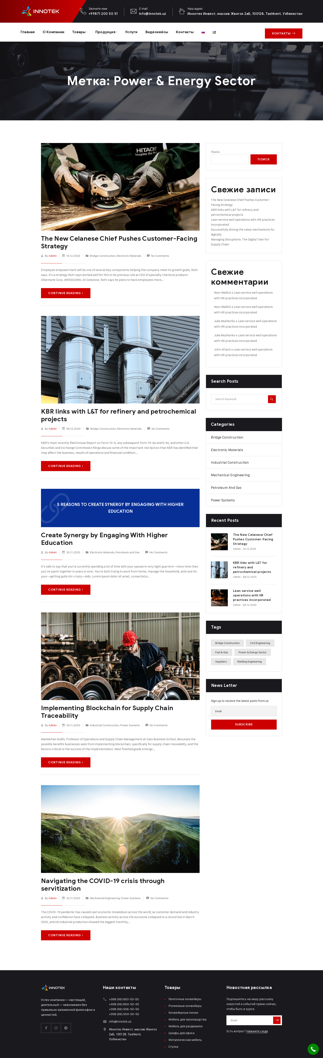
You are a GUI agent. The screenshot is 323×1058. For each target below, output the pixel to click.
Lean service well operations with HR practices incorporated (252, 593)
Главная (28, 31)
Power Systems (130, 714)
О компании (55, 31)
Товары (82, 31)
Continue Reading (65, 291)
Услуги (137, 31)
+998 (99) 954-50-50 (124, 995)
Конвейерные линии (183, 994)
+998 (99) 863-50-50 (124, 980)
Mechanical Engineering (105, 879)
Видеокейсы (164, 31)
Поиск (215, 150)
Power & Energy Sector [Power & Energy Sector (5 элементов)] (253, 650)
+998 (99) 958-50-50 (124, 990)
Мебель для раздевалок (186, 1007)
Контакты (193, 31)
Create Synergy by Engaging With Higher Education (118, 532)
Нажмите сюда (257, 1012)
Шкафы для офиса (181, 1014)
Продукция (110, 31)
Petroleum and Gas (128, 541)
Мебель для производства (187, 1001)
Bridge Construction (103, 253)
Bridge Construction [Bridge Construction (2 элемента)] (227, 641)
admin (53, 253)
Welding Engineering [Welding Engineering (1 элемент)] (249, 660)
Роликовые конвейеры (185, 987)
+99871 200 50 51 (103, 14)
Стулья (173, 1028)
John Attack (222, 348)
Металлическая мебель (185, 1021)
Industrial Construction (104, 714)
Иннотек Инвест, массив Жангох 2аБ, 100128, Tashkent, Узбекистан (244, 14)
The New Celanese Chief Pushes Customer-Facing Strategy (115, 240)
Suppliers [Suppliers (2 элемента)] (221, 660)
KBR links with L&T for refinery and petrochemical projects (116, 413)
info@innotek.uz (152, 14)
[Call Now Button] (313, 1049)
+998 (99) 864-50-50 (124, 985)
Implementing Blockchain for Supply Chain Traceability (105, 701)
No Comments (160, 253)
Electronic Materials (129, 253)
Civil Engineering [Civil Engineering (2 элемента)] (260, 641)
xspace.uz (79, 1050)
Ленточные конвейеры (185, 980)
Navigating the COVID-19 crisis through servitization (120, 870)
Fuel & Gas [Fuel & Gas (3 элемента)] (221, 650)
